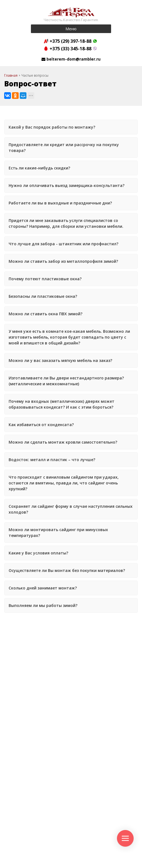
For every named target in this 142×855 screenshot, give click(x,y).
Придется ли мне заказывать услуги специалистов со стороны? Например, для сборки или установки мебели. (66, 223)
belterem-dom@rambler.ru (73, 59)
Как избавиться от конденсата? (41, 424)
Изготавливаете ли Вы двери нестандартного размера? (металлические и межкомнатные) (66, 380)
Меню (71, 28)
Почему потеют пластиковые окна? (45, 278)
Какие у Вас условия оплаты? (38, 553)
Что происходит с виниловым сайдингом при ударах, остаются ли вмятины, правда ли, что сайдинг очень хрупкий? (64, 482)
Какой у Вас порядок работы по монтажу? (52, 127)
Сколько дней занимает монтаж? (43, 588)
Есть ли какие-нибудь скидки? (39, 168)
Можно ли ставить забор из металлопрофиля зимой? (63, 261)
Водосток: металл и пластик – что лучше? (52, 459)
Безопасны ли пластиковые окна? (43, 296)
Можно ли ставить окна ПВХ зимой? (45, 313)
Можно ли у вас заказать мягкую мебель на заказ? (60, 360)
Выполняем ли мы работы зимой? (43, 605)
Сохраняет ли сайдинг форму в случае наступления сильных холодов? (71, 509)
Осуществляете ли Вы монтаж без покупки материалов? (67, 570)
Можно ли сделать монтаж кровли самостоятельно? (63, 442)
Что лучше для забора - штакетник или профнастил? (63, 243)
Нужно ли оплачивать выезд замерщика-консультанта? (66, 185)
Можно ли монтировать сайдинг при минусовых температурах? (58, 532)
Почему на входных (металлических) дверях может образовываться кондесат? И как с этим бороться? (61, 404)
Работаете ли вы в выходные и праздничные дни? (60, 203)
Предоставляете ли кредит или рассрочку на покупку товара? (64, 147)
